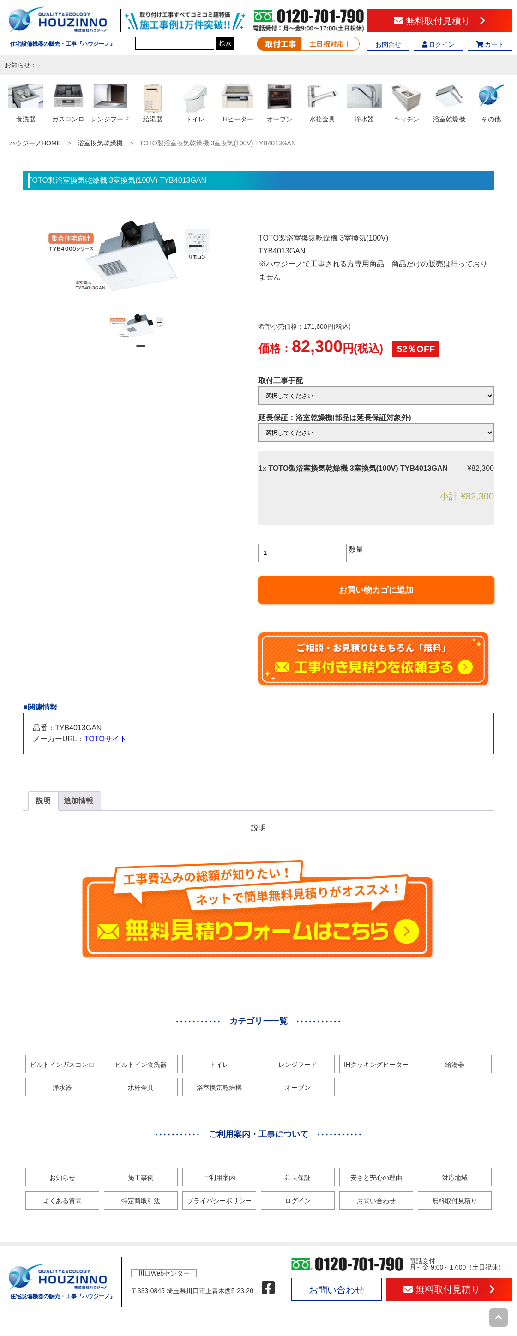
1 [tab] (140, 350)
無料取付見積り (440, 21)
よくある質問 (62, 1200)
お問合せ (388, 44)
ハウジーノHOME (35, 143)
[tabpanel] (141, 325)
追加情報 (78, 801)
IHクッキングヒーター (376, 1064)
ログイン (438, 44)
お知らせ (62, 1177)
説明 (43, 801)
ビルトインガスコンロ (62, 1064)
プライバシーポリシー (219, 1200)
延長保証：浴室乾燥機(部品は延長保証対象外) (334, 417)
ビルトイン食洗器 (141, 1064)
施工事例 (141, 1177)
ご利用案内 (219, 1177)
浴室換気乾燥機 (100, 143)
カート (490, 44)
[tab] (43, 801)
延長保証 (298, 1177)
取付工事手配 (280, 381)
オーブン (298, 1087)
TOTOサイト (105, 739)
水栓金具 (141, 1087)
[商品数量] (302, 553)
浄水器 (62, 1087)
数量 (356, 549)
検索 (225, 43)
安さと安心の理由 (376, 1177)
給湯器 (454, 1064)
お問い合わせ (376, 1200)
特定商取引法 (140, 1200)
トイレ (219, 1064)
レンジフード (297, 1064)
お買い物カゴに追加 (376, 590)
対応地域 (455, 1177)
